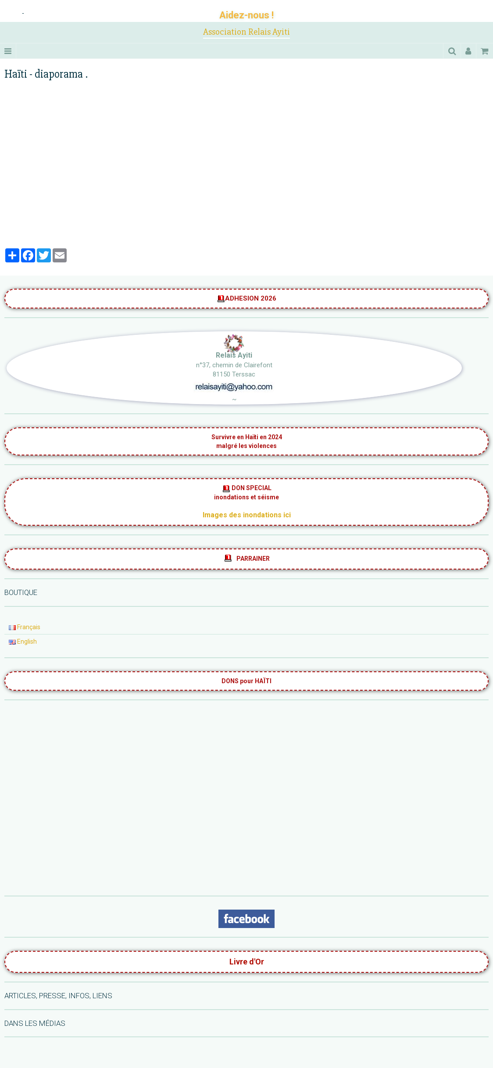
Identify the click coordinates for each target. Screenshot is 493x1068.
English (23, 641)
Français (24, 627)
